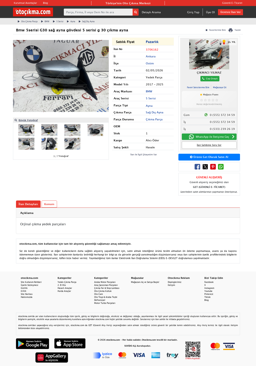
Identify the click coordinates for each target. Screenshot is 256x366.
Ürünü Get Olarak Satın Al (209, 157)
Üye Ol (210, 12)
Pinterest (208, 294)
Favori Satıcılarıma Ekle (198, 87)
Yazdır (234, 30)
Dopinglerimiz (174, 282)
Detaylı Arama (151, 12)
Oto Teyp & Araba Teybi (105, 297)
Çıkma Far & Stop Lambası (106, 288)
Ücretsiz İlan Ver (230, 12)
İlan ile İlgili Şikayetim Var (143, 154)
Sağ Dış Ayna (87, 21)
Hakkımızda (26, 297)
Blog (45, 2)
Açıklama (26, 212)
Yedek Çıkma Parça (67, 282)
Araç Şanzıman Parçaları (106, 285)
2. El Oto (62, 285)
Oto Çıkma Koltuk (103, 291)
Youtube (208, 291)
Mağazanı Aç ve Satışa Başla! (145, 282)
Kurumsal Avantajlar (25, 2)
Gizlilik (24, 288)
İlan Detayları (28, 204)
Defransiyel (99, 300)
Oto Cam (98, 294)
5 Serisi (58, 21)
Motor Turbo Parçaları (104, 303)
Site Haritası (27, 294)
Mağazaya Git (219, 87)
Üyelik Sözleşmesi (29, 285)
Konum (49, 204)
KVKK (23, 291)
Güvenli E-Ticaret (232, 2)
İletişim (171, 285)
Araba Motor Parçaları (105, 282)
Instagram (209, 288)
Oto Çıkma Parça (28, 21)
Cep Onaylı (210, 78)
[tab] (128, 213)
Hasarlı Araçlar (65, 288)
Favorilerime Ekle (215, 30)
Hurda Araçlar (64, 291)
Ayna (71, 21)
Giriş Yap (193, 12)
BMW (45, 21)
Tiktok (207, 297)
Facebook (209, 282)
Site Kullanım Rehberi (31, 282)
